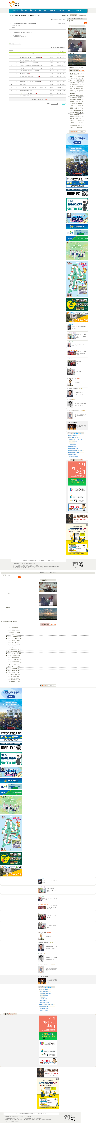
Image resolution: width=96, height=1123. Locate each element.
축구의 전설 (77, 382)
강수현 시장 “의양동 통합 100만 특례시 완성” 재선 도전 (81, 353)
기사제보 (52, 560)
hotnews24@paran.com (54, 566)
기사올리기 (82, 18)
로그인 (71, 18)
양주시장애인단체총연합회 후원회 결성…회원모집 (81, 426)
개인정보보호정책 (32, 560)
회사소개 (25, 560)
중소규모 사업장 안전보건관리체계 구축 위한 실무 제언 (80, 415)
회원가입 (77, 18)
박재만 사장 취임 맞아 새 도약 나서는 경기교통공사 (81, 336)
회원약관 (38, 560)
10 (42, 99)
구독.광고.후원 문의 (45, 560)
